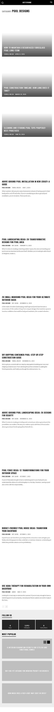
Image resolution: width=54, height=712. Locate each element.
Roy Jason (15, 245)
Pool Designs (6, 187)
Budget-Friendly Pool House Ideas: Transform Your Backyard (24, 529)
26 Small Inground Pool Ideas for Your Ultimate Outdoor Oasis (26, 298)
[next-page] (6, 606)
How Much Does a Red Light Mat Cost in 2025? (27, 693)
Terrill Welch (16, 187)
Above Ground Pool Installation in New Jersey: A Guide (26, 183)
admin (14, 592)
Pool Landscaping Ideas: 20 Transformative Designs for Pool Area (24, 241)
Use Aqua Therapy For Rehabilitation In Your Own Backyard (26, 587)
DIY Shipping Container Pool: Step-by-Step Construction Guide (22, 356)
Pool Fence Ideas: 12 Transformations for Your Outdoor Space (25, 472)
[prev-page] (3, 606)
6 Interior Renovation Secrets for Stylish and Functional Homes (27, 648)
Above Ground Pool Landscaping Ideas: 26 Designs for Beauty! (26, 414)
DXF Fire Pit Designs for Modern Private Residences (27, 671)
